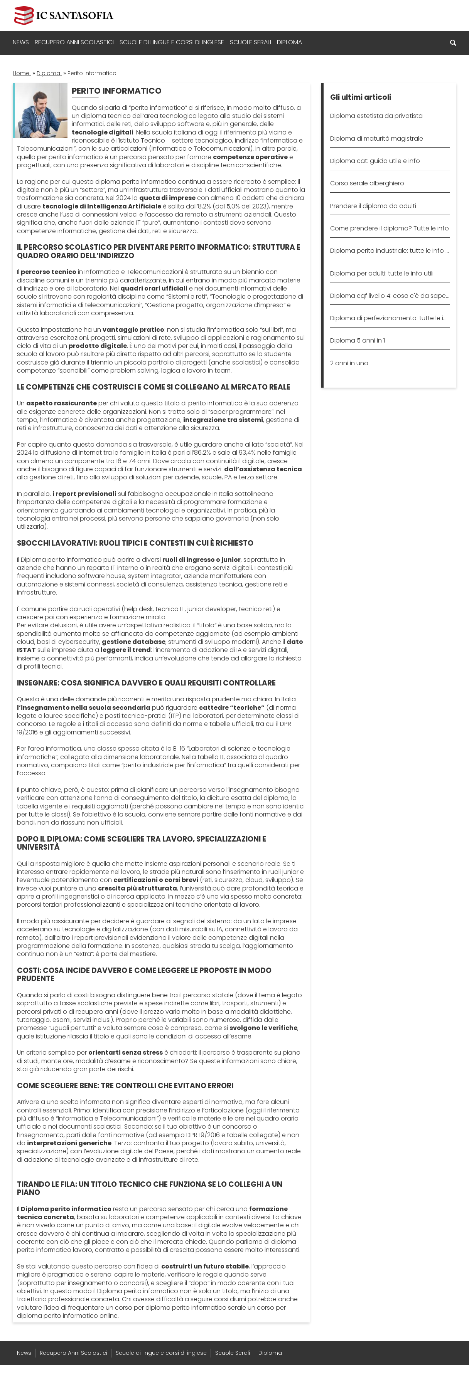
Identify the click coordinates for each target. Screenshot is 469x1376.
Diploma (289, 42)
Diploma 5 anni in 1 (357, 340)
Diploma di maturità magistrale (376, 138)
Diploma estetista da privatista (376, 115)
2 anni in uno (349, 363)
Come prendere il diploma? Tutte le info (389, 228)
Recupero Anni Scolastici (74, 42)
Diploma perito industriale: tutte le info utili (389, 250)
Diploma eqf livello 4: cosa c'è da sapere (389, 295)
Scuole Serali (250, 42)
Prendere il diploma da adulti (373, 206)
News (21, 42)
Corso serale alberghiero (367, 183)
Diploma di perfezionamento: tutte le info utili (389, 318)
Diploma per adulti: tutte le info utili (382, 273)
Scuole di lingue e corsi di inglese (172, 42)
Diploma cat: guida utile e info (375, 160)
